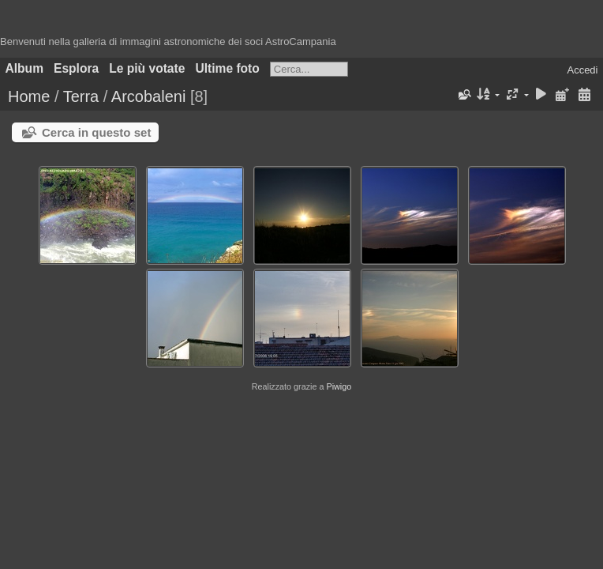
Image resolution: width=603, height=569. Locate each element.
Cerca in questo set (96, 132)
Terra (81, 96)
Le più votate (147, 68)
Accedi (582, 70)
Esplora (76, 68)
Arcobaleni (148, 96)
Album (25, 68)
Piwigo (338, 386)
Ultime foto (227, 68)
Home (29, 96)
